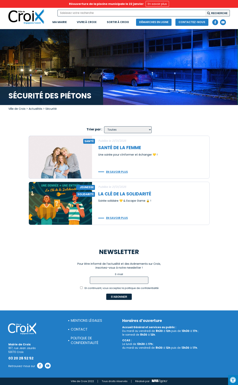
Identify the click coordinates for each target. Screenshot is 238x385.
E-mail (119, 274)
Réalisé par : (151, 381)
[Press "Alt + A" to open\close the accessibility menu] (233, 380)
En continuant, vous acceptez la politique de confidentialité (119, 288)
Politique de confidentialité (84, 340)
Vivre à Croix (87, 22)
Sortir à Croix (118, 22)
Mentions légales (86, 320)
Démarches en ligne (153, 22)
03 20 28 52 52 (21, 358)
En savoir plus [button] (157, 4)
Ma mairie (59, 22)
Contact (79, 329)
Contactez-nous (192, 22)
